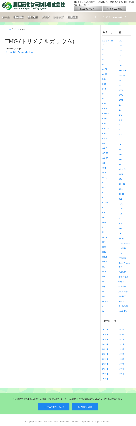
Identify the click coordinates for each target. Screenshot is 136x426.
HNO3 (105, 296)
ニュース (122, 253)
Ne (119, 110)
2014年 (121, 329)
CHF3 (104, 177)
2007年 (121, 363)
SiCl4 (120, 174)
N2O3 (120, 90)
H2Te (104, 261)
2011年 (121, 344)
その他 (121, 238)
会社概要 (33, 17)
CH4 (104, 172)
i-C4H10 (105, 301)
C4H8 (104, 148)
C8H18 (105, 158)
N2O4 (120, 95)
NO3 (120, 134)
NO (119, 124)
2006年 (121, 368)
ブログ (45, 17)
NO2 (120, 129)
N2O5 (120, 100)
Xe (119, 233)
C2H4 (104, 108)
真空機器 (122, 296)
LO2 (120, 60)
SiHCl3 (121, 194)
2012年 (121, 339)
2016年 (105, 373)
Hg (103, 286)
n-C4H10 (122, 75)
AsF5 (104, 69)
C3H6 (104, 123)
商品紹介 (122, 271)
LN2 (120, 50)
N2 (119, 80)
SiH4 (120, 189)
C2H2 (104, 103)
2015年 (105, 378)
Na (119, 105)
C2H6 (104, 118)
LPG (120, 65)
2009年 (121, 354)
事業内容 (19, 17)
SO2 (120, 198)
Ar (103, 64)
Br (103, 93)
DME (104, 222)
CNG (104, 187)
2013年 (121, 334)
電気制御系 (123, 306)
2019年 (105, 359)
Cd (103, 163)
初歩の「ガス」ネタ (124, 265)
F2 (103, 227)
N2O (120, 85)
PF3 (120, 154)
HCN (104, 271)
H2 (103, 242)
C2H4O (105, 113)
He (103, 276)
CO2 (104, 197)
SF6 (120, 164)
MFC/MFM (122, 70)
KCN (104, 306)
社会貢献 (72, 17)
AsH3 (104, 74)
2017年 (105, 368)
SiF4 (120, 179)
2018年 (105, 363)
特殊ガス (122, 281)
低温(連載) (122, 258)
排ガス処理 (123, 276)
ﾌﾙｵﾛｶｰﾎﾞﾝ (122, 311)
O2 (119, 139)
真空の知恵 (123, 291)
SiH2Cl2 (121, 184)
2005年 (121, 373)
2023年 (105, 339)
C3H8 (104, 133)
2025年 (105, 329)
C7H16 (105, 153)
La (103, 311)
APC (104, 59)
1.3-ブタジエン (107, 42)
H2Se (104, 256)
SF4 (120, 159)
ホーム (6, 17)
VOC (120, 223)
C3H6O (105, 128)
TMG (120, 208)
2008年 (121, 359)
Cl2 (103, 182)
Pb (119, 149)
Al (103, 54)
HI (103, 291)
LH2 (120, 40)
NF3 (120, 114)
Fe (103, 232)
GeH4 (104, 237)
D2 (103, 217)
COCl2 (105, 202)
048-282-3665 (114, 8)
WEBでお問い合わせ (88, 8)
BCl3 (104, 84)
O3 (119, 144)
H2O (104, 247)
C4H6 (104, 143)
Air (103, 49)
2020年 (105, 354)
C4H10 (105, 138)
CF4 (104, 167)
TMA (120, 203)
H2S (104, 251)
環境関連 (122, 286)
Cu (103, 212)
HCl (103, 266)
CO (103, 192)
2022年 (105, 344)
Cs (103, 207)
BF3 (104, 88)
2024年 (105, 334)
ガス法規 (122, 248)
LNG (120, 55)
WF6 (120, 228)
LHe (120, 45)
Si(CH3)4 (122, 169)
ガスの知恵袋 (124, 243)
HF (103, 281)
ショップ (58, 17)
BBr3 (104, 79)
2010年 (121, 349)
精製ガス (122, 301)
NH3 (120, 119)
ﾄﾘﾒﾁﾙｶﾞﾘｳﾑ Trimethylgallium (19, 52)
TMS (120, 213)
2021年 (105, 349)
